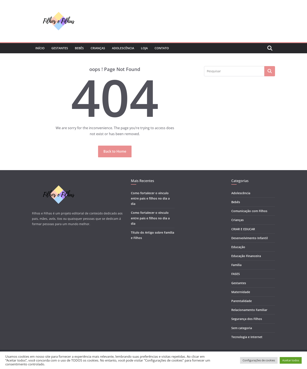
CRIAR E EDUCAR (243, 229)
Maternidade (240, 292)
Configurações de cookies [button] (259, 360)
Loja (144, 48)
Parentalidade (241, 301)
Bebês (79, 48)
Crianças (98, 48)
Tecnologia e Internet (246, 337)
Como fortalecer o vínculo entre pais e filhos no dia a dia (150, 198)
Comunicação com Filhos (249, 211)
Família (236, 265)
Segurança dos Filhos (246, 319)
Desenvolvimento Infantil (249, 238)
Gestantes (59, 48)
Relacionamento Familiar (249, 310)
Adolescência (123, 48)
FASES (235, 274)
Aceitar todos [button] (290, 360)
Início (40, 48)
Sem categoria (241, 328)
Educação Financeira (246, 256)
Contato (162, 48)
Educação (238, 247)
